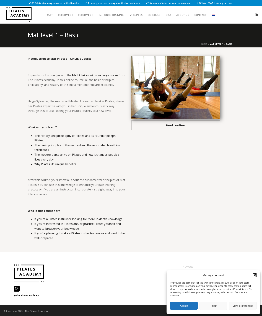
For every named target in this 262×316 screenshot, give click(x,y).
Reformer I (65, 15)
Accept (184, 305)
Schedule (154, 15)
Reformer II (85, 15)
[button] (255, 275)
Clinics (135, 15)
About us (182, 15)
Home (204, 44)
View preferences (243, 305)
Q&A (168, 15)
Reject (213, 305)
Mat (50, 15)
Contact (200, 15)
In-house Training (111, 15)
